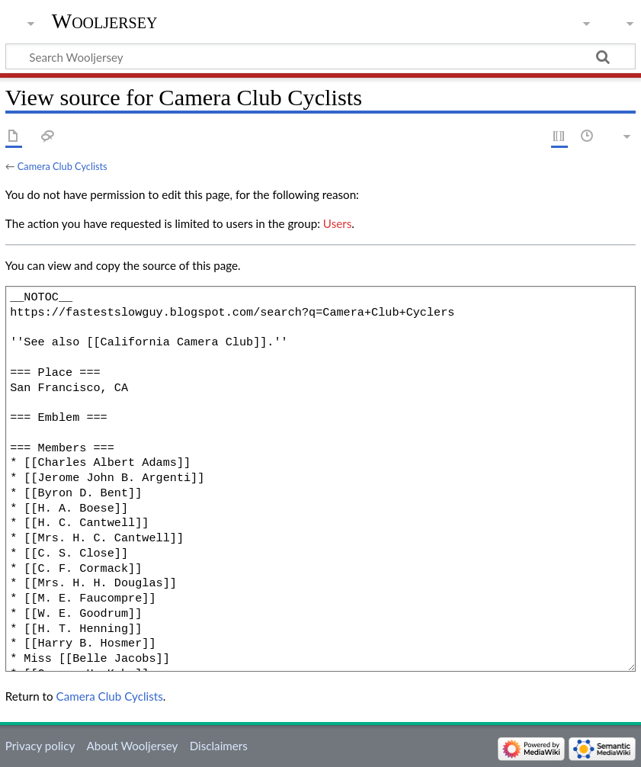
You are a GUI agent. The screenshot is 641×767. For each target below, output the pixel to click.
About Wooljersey (132, 746)
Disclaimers (219, 746)
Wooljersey (105, 21)
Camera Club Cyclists (62, 166)
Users (337, 223)
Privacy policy (40, 746)
